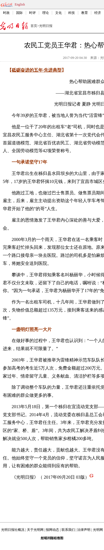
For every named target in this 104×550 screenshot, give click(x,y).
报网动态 (52, 530)
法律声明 (83, 530)
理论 (45, 13)
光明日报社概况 (12, 530)
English (20, 4)
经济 (97, 13)
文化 (58, 13)
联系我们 (68, 530)
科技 (71, 13)
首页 (34, 26)
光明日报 (45, 26)
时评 (32, 13)
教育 (84, 13)
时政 (6, 13)
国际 (19, 13)
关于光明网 (35, 530)
